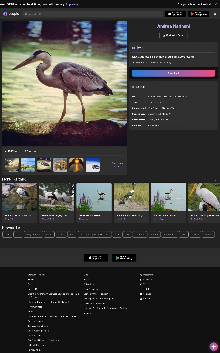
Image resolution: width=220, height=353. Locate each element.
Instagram (146, 274)
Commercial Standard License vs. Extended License (52, 316)
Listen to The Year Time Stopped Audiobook (48, 302)
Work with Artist (173, 35)
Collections (89, 284)
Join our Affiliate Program (96, 293)
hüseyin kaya (84, 219)
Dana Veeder (121, 219)
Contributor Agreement (39, 330)
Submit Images (91, 289)
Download (173, 73)
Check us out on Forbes (95, 303)
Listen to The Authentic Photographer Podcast (106, 308)
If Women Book (35, 306)
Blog (86, 274)
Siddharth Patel (197, 219)
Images (87, 312)
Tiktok (144, 289)
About (31, 311)
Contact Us (33, 284)
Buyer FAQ (32, 289)
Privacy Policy (34, 349)
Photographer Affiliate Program (98, 298)
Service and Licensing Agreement (43, 340)
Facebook (146, 279)
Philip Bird (9, 219)
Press (86, 279)
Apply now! (75, 4)
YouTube (145, 293)
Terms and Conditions (38, 325)
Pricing (31, 279)
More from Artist (117, 165)
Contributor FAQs (36, 335)
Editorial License (36, 321)
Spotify (145, 298)
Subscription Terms (37, 345)
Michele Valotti (48, 219)
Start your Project (36, 274)
